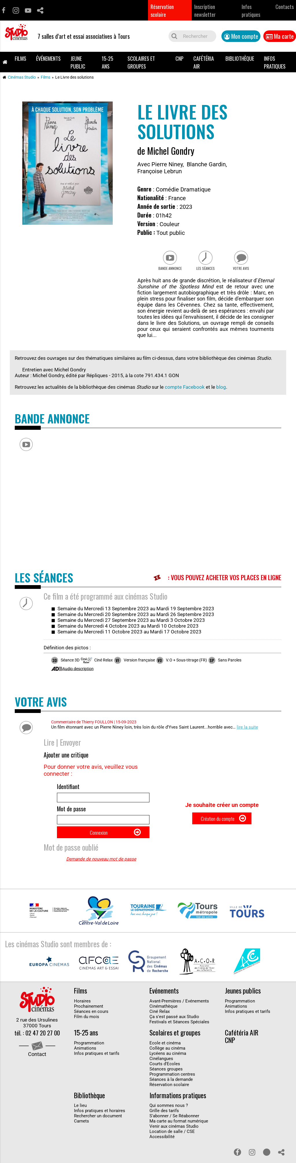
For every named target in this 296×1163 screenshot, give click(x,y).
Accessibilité (162, 1147)
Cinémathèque (163, 1017)
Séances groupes (166, 1079)
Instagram (15, 10)
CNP (179, 58)
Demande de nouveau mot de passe (101, 870)
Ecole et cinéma (165, 1053)
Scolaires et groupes (141, 62)
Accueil (5, 62)
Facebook (3, 10)
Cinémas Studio (22, 77)
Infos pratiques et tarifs (247, 1022)
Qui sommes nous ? (168, 1116)
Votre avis (245, 271)
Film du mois (86, 1027)
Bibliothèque (239, 58)
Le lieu (80, 1116)
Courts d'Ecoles (164, 1074)
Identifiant (68, 790)
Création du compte (216, 825)
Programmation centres (172, 1085)
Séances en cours (91, 1022)
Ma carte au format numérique (178, 1132)
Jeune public (78, 62)
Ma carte (284, 36)
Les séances (205, 271)
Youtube (28, 10)
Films (20, 58)
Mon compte (244, 36)
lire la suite (247, 730)
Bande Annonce (166, 271)
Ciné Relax (159, 1022)
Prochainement (88, 1017)
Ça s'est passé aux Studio (174, 1027)
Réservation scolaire (162, 10)
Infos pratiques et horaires (99, 1121)
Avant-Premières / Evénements (179, 1011)
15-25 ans (107, 62)
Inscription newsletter (205, 10)
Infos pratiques (251, 10)
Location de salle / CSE (172, 1142)
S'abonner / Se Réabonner (174, 1126)
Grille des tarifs (164, 1121)
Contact (37, 1066)
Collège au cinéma (167, 1058)
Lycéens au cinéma (167, 1064)
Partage (40, 10)
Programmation (240, 1011)
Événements (48, 58)
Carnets (81, 1132)
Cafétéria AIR (203, 62)
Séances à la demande (171, 1090)
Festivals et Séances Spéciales (179, 1032)
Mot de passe (71, 815)
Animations (236, 1017)
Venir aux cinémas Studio (174, 1137)
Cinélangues (161, 1069)
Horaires (82, 1011)
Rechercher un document (98, 1126)
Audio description (78, 672)
